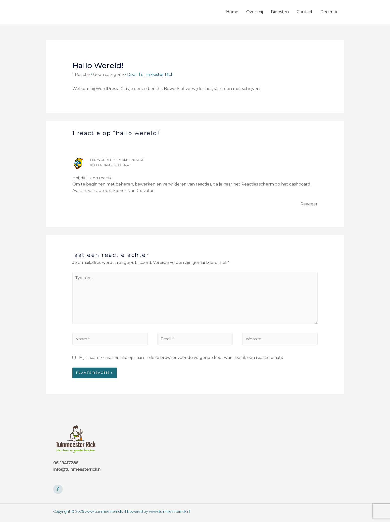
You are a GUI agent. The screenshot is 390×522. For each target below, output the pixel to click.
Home (232, 11)
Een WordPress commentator (118, 160)
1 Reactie (81, 74)
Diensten (280, 11)
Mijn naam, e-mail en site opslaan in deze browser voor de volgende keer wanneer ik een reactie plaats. (181, 359)
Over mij (254, 11)
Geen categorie (108, 74)
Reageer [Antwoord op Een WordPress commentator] (309, 204)
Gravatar (145, 190)
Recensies (330, 11)
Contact (305, 11)
